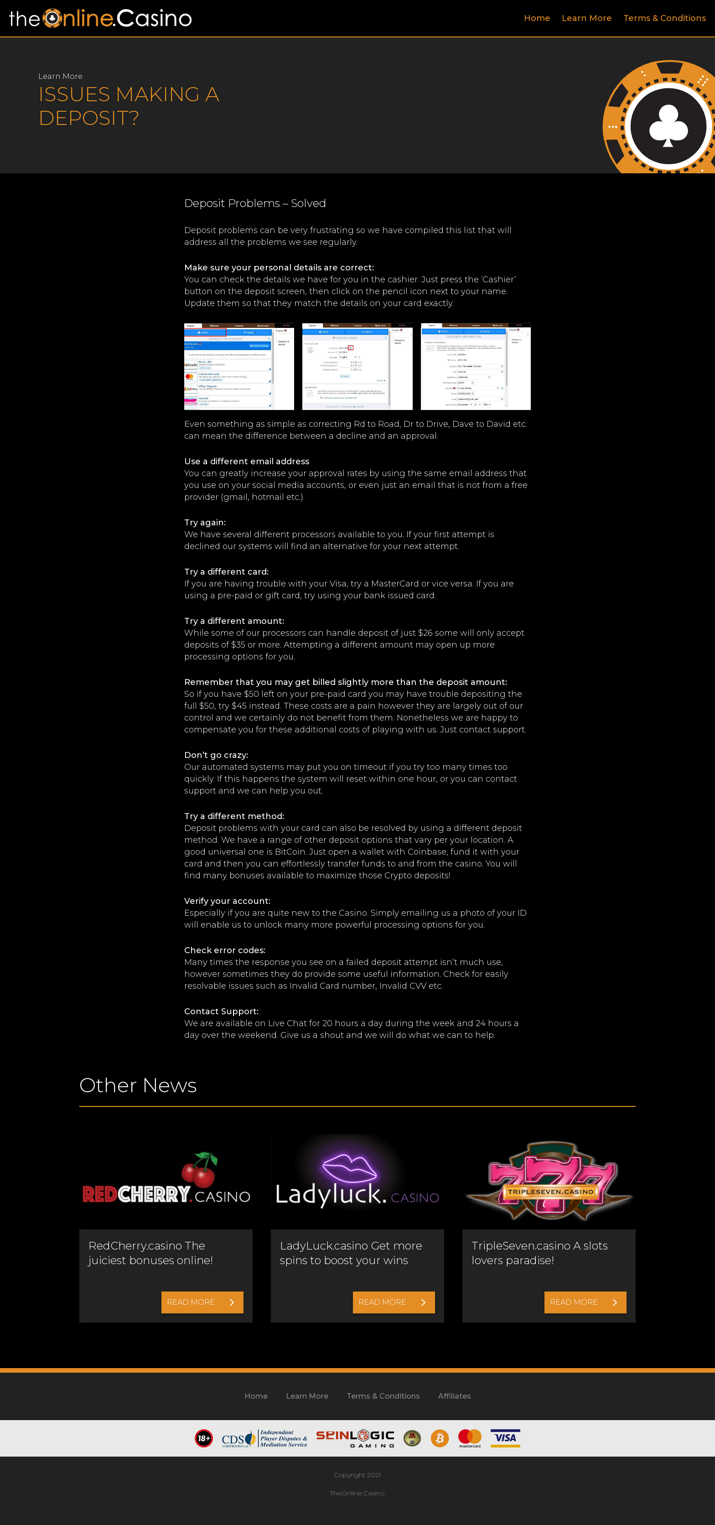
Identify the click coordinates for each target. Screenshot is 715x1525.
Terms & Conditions (664, 18)
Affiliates (454, 1396)
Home (537, 18)
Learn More (587, 18)
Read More (200, 1302)
